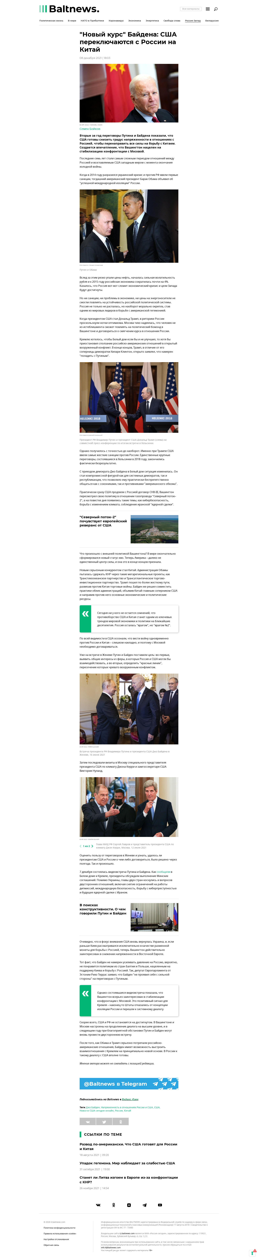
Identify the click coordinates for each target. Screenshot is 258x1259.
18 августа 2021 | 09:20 (94, 1155)
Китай (127, 1110)
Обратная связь (51, 1245)
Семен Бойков (90, 129)
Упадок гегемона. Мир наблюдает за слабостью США (127, 1163)
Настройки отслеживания (56, 1239)
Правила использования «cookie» (60, 1233)
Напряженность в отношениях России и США (127, 1107)
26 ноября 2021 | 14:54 (94, 1188)
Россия (119, 1110)
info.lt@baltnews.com (111, 1247)
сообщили (163, 872)
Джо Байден (93, 1107)
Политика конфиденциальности (59, 1227)
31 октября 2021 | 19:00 (95, 1169)
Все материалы (190, 8)
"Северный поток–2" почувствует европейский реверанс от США (103, 521)
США (157, 1107)
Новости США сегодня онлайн (97, 1110)
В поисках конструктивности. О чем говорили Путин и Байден (103, 909)
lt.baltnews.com (127, 1233)
